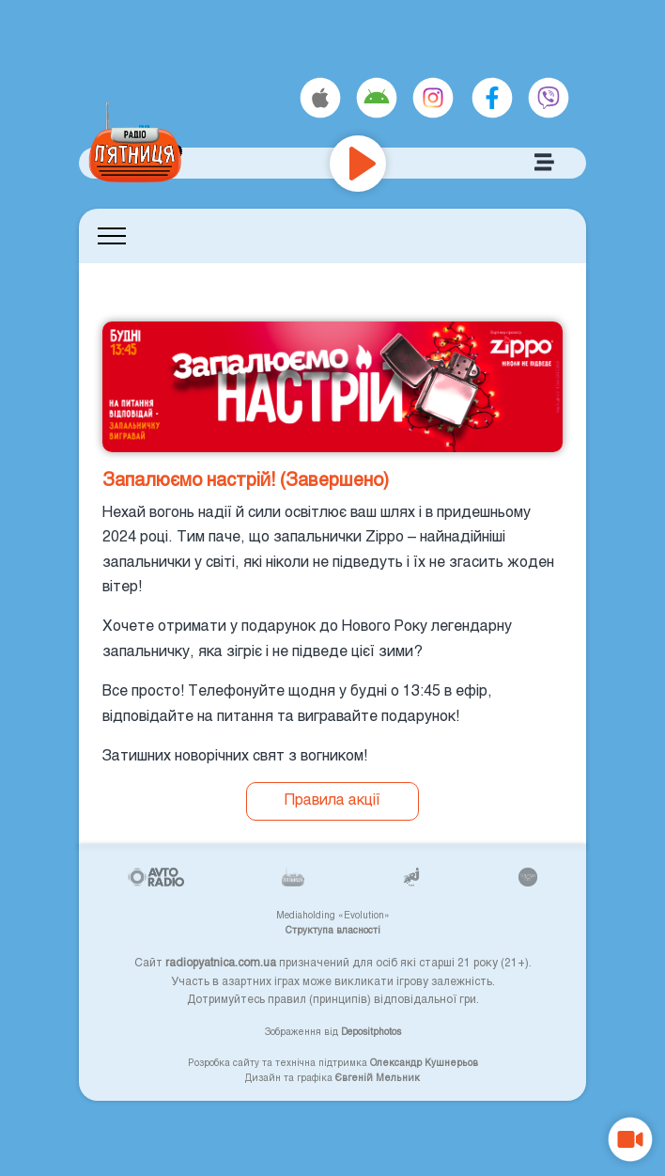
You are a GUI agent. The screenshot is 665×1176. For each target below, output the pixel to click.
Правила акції (332, 799)
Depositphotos (371, 1031)
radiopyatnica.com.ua (220, 961)
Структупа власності (333, 929)
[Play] (358, 163)
